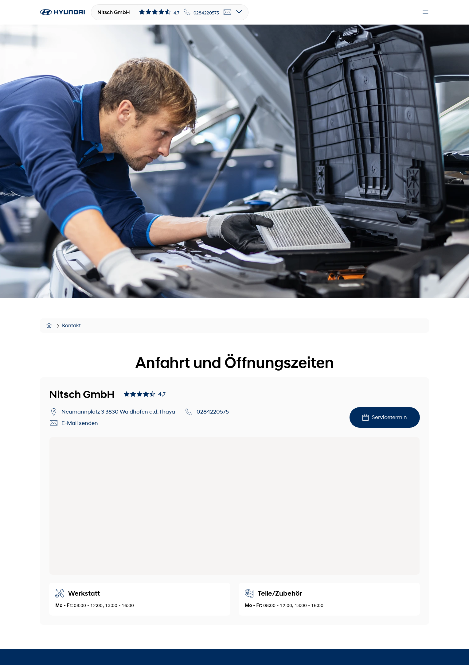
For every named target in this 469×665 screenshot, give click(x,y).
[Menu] (425, 12)
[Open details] (239, 12)
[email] (228, 12)
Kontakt (71, 325)
